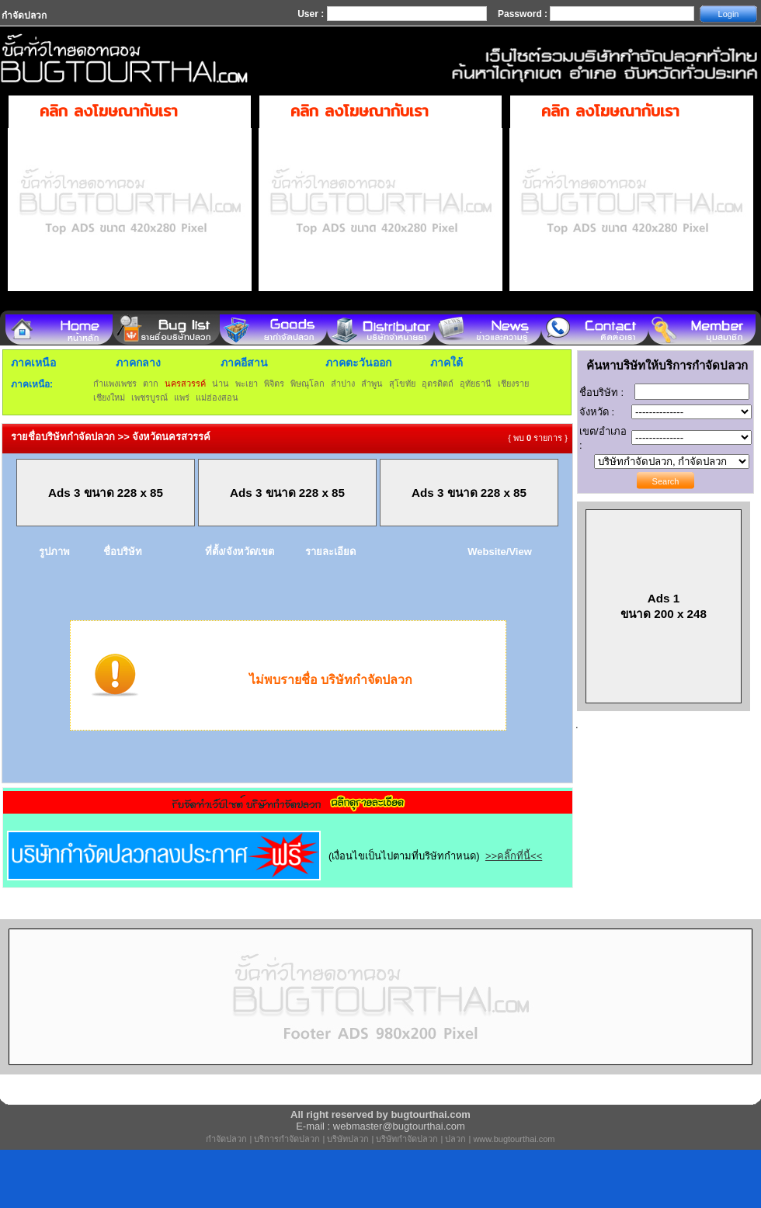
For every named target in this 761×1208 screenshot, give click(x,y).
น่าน (220, 383)
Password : (524, 14)
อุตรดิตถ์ (437, 383)
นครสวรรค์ (185, 383)
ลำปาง (343, 383)
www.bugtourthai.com (513, 1139)
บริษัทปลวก (348, 1139)
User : (311, 14)
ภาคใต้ (446, 362)
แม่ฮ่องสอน (217, 397)
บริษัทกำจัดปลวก (407, 1139)
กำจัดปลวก (226, 1139)
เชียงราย (513, 383)
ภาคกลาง (138, 362)
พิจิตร (274, 383)
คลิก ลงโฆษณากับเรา (109, 111)
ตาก (150, 383)
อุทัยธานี (476, 383)
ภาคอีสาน (244, 362)
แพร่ (181, 397)
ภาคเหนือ (33, 362)
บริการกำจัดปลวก (287, 1139)
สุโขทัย (402, 383)
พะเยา (246, 383)
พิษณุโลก (307, 383)
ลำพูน (372, 383)
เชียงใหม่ (109, 397)
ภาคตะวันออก (358, 362)
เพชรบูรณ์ (149, 397)
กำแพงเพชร (115, 383)
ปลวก (455, 1139)
